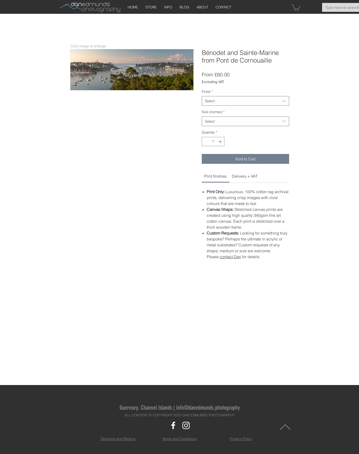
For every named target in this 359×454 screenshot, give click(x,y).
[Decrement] (206, 141)
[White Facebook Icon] (173, 425)
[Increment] (221, 141)
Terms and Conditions (179, 439)
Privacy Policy (241, 439)
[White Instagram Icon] (186, 425)
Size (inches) (213, 112)
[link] (215, 176)
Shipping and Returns (118, 439)
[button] (296, 7)
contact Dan (230, 256)
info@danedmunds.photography (208, 407)
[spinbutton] (213, 141)
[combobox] (245, 101)
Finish (207, 91)
